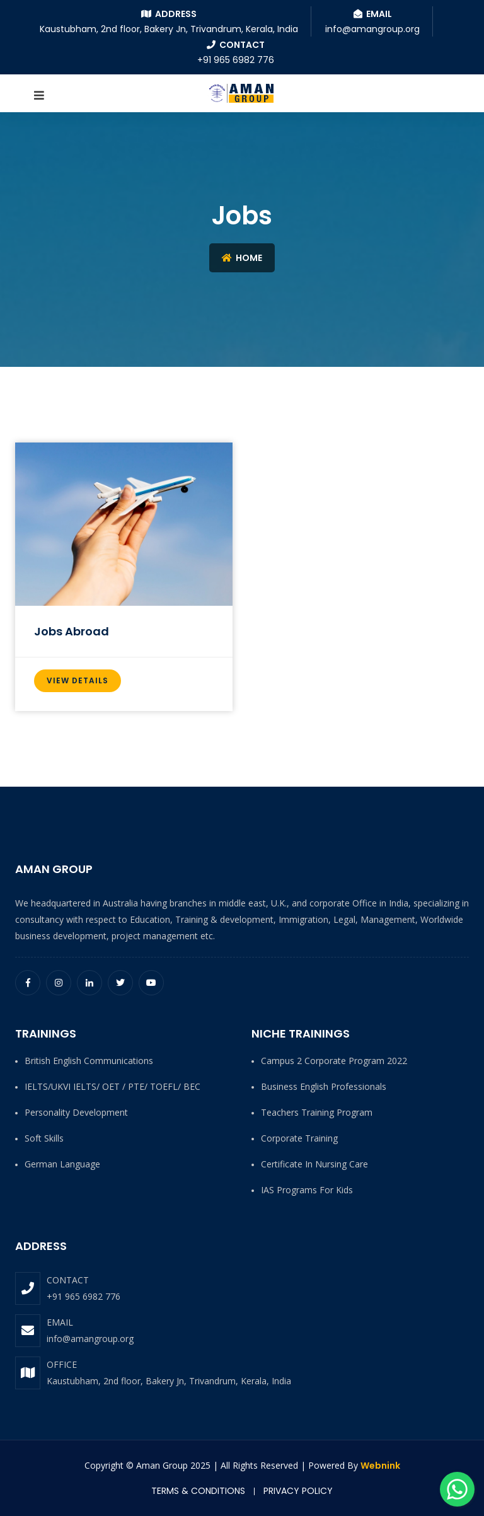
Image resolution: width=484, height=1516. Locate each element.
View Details (77, 680)
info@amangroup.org (90, 1339)
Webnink (380, 1465)
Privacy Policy (298, 1490)
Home (242, 258)
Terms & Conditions (198, 1490)
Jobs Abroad (71, 631)
